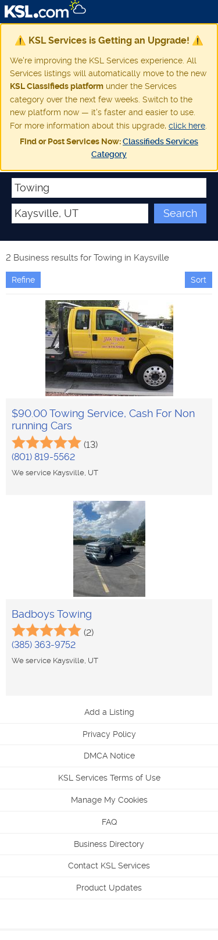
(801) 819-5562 (43, 456)
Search (180, 213)
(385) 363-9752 (44, 644)
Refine (23, 279)
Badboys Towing (52, 614)
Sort (198, 279)
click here (187, 125)
